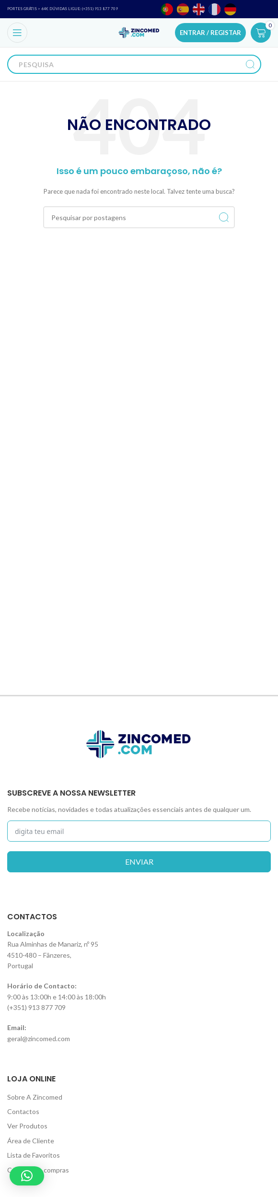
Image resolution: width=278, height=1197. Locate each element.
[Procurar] (125, 64)
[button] (27, 1175)
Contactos (23, 1111)
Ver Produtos (27, 1126)
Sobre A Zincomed (34, 1097)
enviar (139, 861)
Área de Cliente (30, 1141)
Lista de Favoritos (33, 1155)
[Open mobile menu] (17, 32)
